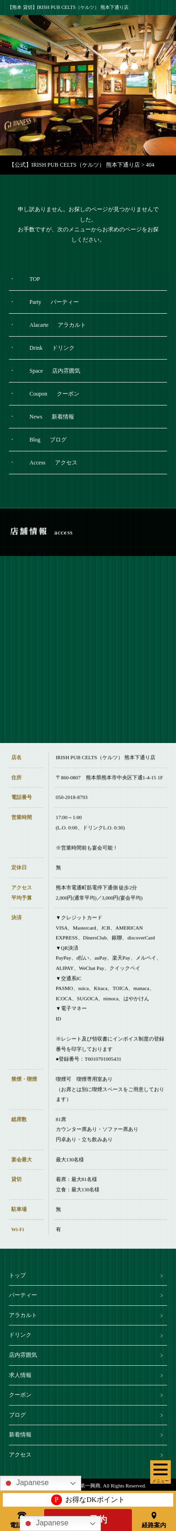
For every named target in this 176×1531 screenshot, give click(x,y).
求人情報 (20, 1375)
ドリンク (20, 1335)
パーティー (23, 1295)
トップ (17, 1275)
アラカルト (23, 1315)
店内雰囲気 (23, 1355)
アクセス (20, 1454)
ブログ (17, 1415)
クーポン (20, 1394)
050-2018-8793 (72, 805)
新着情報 (20, 1434)
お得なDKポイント (88, 1499)
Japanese (46, 1523)
